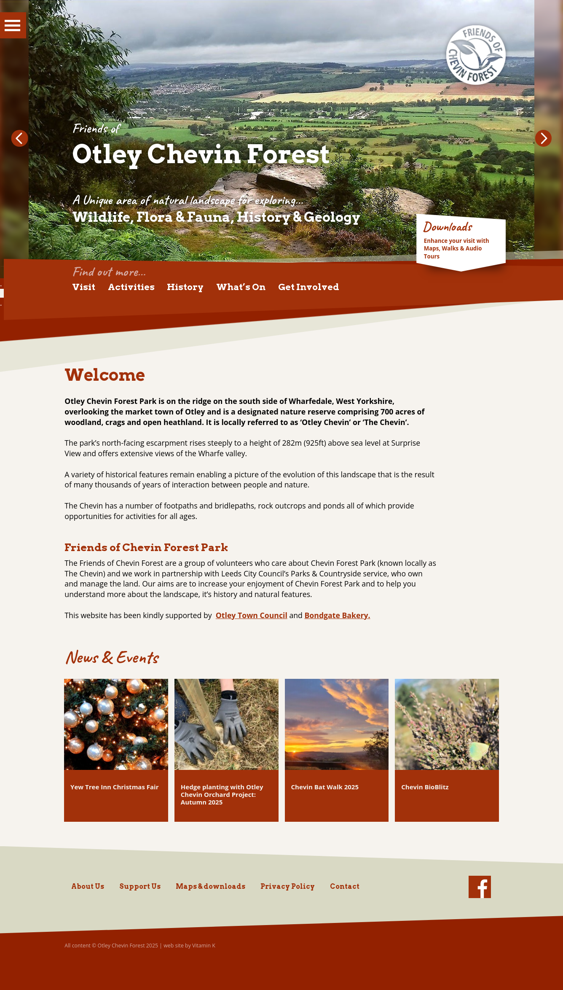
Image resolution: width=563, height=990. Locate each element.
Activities (131, 287)
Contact (344, 886)
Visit (83, 287)
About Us (87, 886)
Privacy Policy (287, 886)
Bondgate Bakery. (337, 615)
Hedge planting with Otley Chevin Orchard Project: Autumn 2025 (222, 794)
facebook (480, 887)
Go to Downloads (461, 241)
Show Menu (13, 25)
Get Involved (308, 287)
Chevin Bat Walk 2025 (325, 787)
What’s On (240, 287)
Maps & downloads (210, 886)
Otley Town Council (251, 615)
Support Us (140, 886)
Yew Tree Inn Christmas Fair (114, 787)
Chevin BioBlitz (424, 787)
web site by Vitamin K (189, 945)
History (185, 287)
